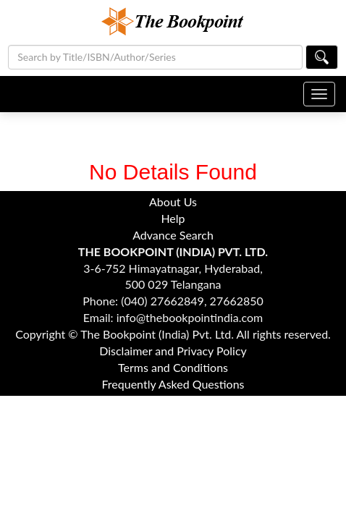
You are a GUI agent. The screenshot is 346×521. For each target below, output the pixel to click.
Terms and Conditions (173, 367)
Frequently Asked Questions (172, 384)
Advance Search (173, 235)
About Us (173, 201)
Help (173, 218)
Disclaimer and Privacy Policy (173, 350)
